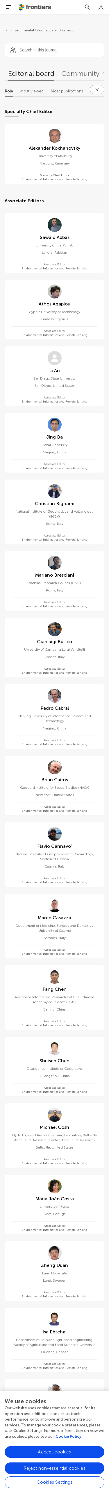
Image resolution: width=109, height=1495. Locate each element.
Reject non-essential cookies (54, 1474)
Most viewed (32, 91)
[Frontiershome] (35, 7)
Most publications (67, 91)
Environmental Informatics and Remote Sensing (42, 30)
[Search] (87, 7)
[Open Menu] (8, 7)
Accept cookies (54, 1458)
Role (9, 91)
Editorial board (31, 73)
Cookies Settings (55, 1488)
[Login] (101, 7)
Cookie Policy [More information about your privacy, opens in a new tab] (68, 1442)
